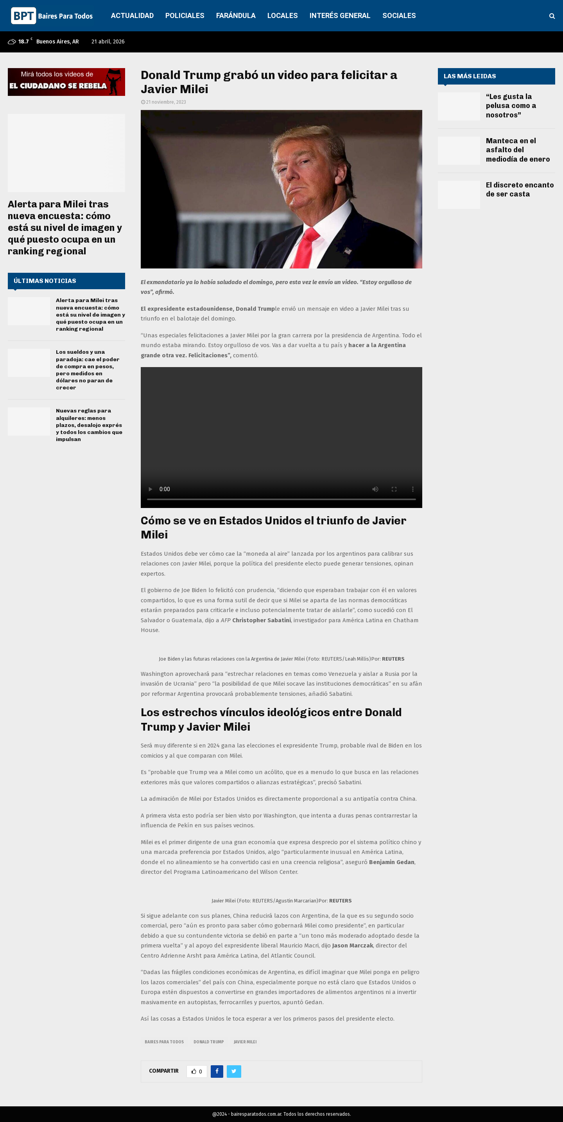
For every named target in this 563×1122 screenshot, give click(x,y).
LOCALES (282, 15)
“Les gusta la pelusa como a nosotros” (511, 105)
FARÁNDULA (236, 15)
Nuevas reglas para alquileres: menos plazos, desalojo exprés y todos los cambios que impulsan (89, 425)
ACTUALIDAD (132, 15)
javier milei (245, 1042)
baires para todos (164, 1042)
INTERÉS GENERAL (340, 15)
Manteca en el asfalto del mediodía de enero (518, 150)
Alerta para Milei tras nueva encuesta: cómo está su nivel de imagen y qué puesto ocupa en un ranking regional (65, 227)
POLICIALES (184, 15)
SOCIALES (399, 15)
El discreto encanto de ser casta (520, 189)
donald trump (209, 1042)
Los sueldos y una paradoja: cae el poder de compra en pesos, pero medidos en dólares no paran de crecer (88, 370)
